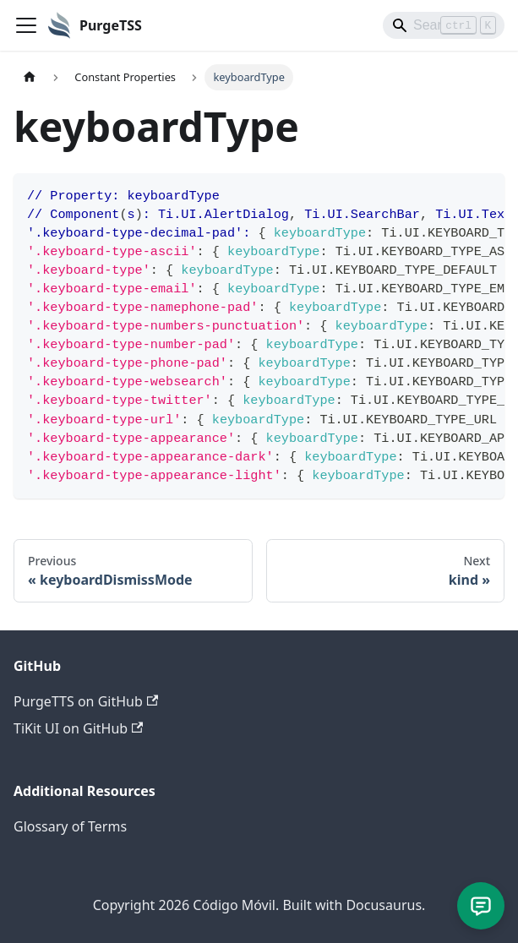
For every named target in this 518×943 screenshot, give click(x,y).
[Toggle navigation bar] (26, 25)
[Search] (443, 25)
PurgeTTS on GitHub (86, 701)
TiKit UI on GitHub (78, 728)
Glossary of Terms (70, 826)
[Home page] (30, 77)
